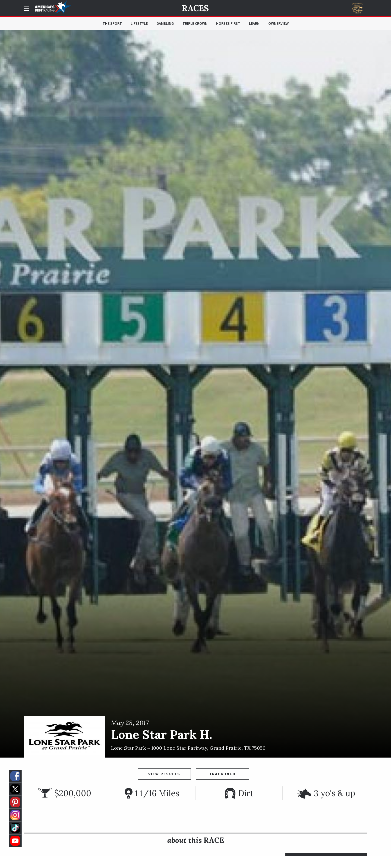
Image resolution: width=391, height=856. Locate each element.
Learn (254, 23)
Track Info (222, 773)
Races (195, 8)
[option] (195, 394)
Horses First (228, 23)
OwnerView (278, 23)
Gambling (165, 23)
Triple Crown (194, 23)
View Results (164, 773)
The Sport (112, 23)
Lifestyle (139, 23)
